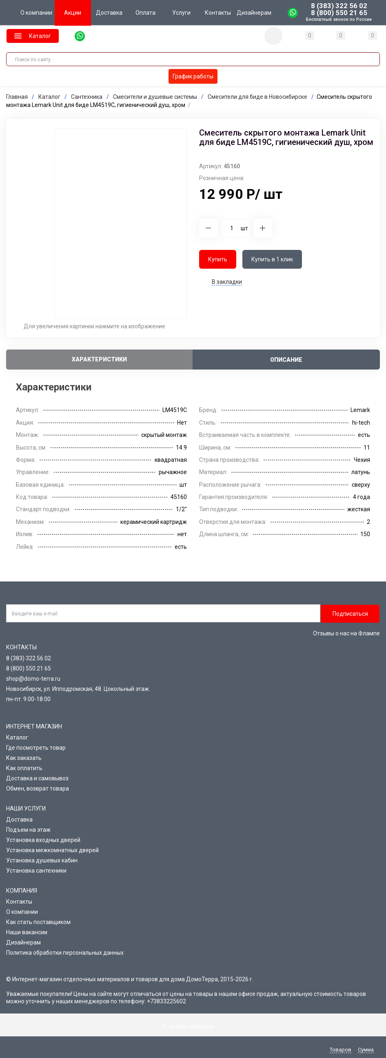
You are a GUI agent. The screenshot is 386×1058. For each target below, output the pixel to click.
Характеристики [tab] (99, 359)
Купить (217, 259)
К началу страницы (193, 1026)
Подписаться (350, 613)
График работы (193, 76)
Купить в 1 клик (272, 259)
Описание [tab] (286, 359)
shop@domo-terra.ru (33, 678)
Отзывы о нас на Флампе (346, 633)
